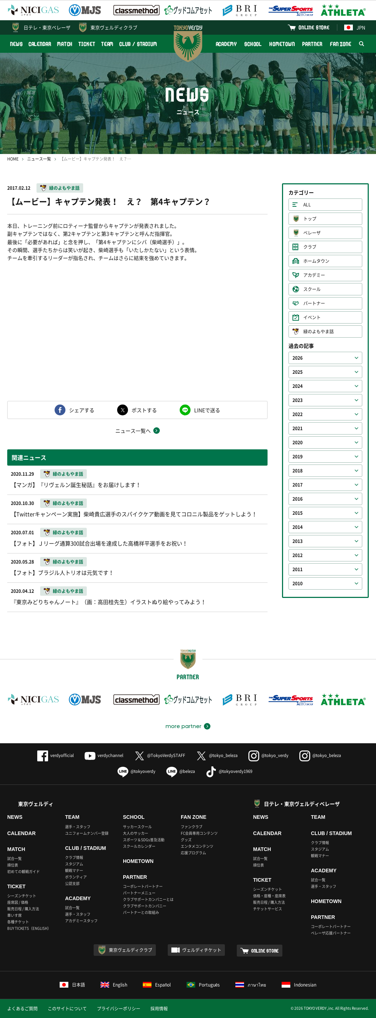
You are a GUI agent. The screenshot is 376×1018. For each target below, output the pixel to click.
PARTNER (312, 44)
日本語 (72, 984)
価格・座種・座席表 (269, 895)
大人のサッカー (135, 833)
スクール (312, 289)
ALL (307, 204)
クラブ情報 (74, 857)
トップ (309, 218)
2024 (297, 386)
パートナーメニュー (139, 892)
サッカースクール (137, 826)
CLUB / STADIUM (138, 44)
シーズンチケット (21, 895)
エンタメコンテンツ (197, 846)
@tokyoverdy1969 (229, 771)
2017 (297, 485)
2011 (297, 569)
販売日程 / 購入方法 (23, 908)
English (114, 984)
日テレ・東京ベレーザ (47, 27)
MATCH (65, 44)
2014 (297, 527)
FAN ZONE (340, 44)
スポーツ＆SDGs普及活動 (143, 839)
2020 (297, 442)
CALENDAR (40, 44)
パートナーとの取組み (141, 912)
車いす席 (14, 915)
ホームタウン (316, 261)
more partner (183, 726)
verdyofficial (55, 755)
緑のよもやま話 (64, 188)
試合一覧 (14, 858)
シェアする (81, 410)
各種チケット (18, 921)
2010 (297, 583)
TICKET (86, 44)
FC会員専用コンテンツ (199, 833)
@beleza (180, 771)
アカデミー (314, 275)
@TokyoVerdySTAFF (159, 755)
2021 (297, 428)
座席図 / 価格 (17, 902)
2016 (297, 499)
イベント (312, 317)
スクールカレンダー (139, 846)
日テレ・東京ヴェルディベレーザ (302, 803)
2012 (297, 555)
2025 (297, 372)
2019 (297, 456)
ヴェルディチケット (201, 950)
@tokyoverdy (136, 771)
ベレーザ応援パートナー (331, 933)
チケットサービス (267, 908)
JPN (354, 27)
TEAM (107, 44)
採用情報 (159, 1008)
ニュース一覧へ (133, 430)
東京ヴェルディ (36, 803)
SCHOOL (253, 44)
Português (203, 984)
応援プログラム (193, 852)
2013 (297, 541)
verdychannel (104, 755)
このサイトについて (67, 1008)
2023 (297, 400)
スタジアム (74, 864)
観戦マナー (74, 870)
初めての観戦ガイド (23, 871)
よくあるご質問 (22, 1008)
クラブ (309, 247)
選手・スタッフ (77, 826)
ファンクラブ (191, 826)
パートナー (314, 303)
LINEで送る (207, 410)
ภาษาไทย (250, 984)
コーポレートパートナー (143, 886)
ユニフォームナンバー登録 (86, 833)
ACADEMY (226, 44)
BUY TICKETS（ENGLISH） (29, 928)
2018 (297, 470)
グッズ (186, 839)
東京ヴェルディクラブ (113, 27)
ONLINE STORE (314, 27)
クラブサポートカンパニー (144, 905)
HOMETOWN (282, 44)
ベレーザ (312, 233)
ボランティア (76, 877)
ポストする (144, 410)
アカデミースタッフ (81, 920)
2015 (297, 513)
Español (157, 984)
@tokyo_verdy (268, 755)
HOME (12, 159)
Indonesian (299, 984)
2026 (297, 358)
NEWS (16, 44)
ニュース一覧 (39, 159)
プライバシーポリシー (118, 1008)
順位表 (12, 865)
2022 (297, 414)
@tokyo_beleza (217, 755)
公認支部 (72, 883)
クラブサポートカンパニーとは (148, 899)
